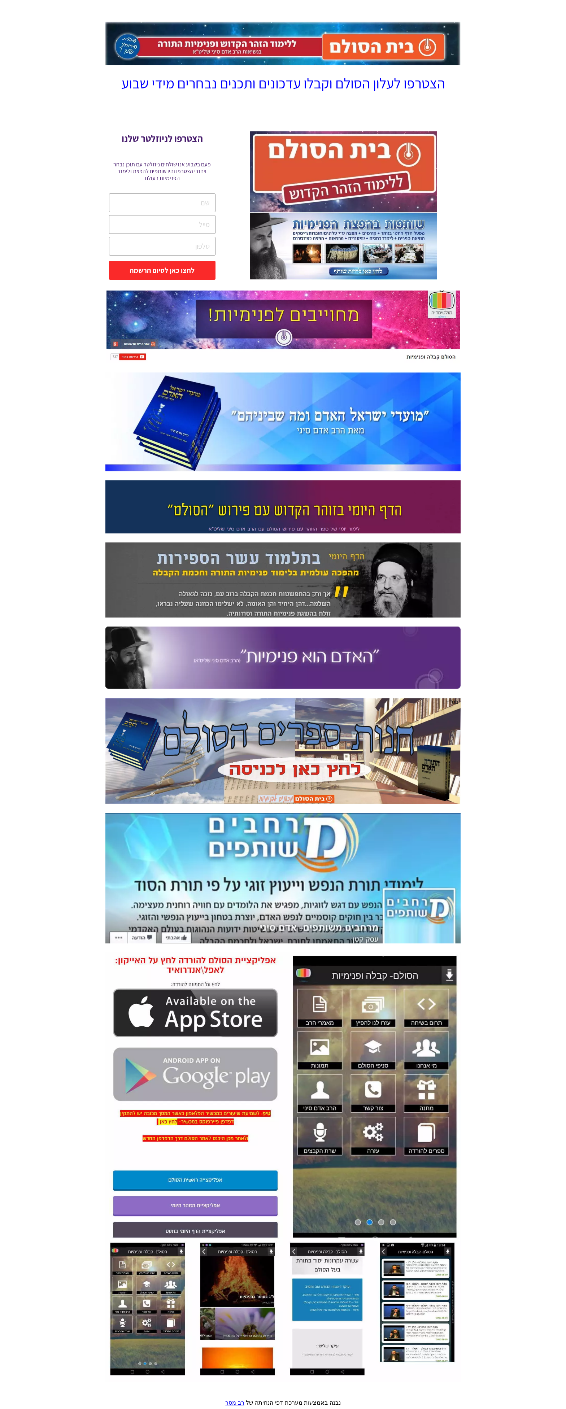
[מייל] (159, 224)
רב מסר (234, 1403)
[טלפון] (159, 246)
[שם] (159, 202)
